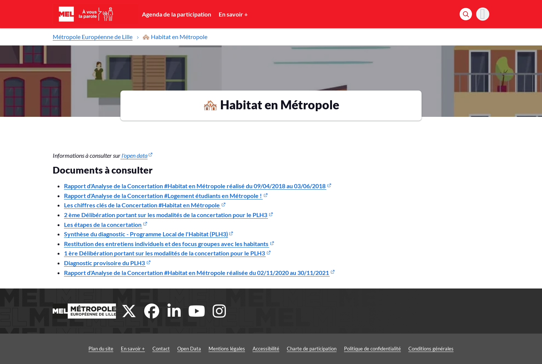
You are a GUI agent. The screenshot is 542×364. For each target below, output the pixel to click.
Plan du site (100, 349)
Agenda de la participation (176, 14)
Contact (161, 349)
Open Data (189, 349)
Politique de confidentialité (372, 349)
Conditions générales (431, 349)
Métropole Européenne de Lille (92, 36)
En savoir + (233, 14)
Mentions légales (227, 349)
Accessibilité (266, 349)
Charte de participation (311, 349)
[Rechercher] (465, 14)
